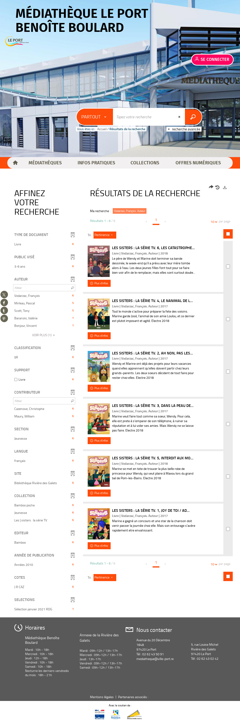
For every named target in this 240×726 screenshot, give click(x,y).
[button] (45, 163)
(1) (44, 335)
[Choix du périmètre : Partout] (96, 117)
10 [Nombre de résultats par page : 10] (213, 221)
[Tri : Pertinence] (105, 235)
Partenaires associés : (133, 701)
